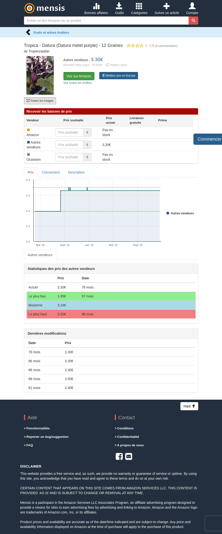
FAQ (28, 445)
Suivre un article (167, 9)
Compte (192, 9)
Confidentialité (127, 437)
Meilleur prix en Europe (119, 75)
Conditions (124, 428)
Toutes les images (40, 100)
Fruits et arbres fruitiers (51, 32)
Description (76, 172)
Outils (119, 9)
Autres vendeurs (40, 255)
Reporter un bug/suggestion (46, 437)
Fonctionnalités (37, 428)
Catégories (139, 9)
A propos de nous (129, 445)
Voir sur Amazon (79, 76)
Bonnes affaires (96, 9)
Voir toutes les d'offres (77, 83)
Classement (51, 172)
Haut (189, 406)
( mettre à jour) (116, 65)
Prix (31, 172)
